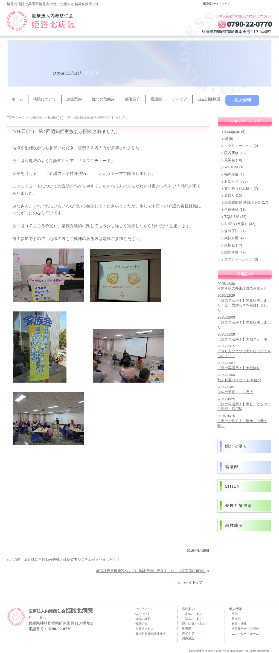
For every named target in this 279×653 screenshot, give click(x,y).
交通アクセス (144, 628)
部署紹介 (132, 99)
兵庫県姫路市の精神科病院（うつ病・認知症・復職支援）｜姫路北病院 (41, 21)
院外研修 (231, 252)
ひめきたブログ (245, 121)
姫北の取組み (103, 99)
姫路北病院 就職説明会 (242, 202)
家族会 (229, 245)
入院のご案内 (193, 618)
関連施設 (188, 638)
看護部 (156, 99)
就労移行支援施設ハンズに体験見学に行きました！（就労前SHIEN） (151, 571)
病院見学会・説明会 (245, 628)
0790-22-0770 (59, 629)
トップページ (142, 609)
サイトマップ (221, 3)
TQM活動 (231, 217)
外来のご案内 (193, 614)
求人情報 (242, 100)
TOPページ (16, 117)
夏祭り (229, 195)
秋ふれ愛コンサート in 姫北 (239, 380)
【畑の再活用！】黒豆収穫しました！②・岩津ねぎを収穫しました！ (244, 305)
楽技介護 (231, 238)
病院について (44, 99)
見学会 (229, 160)
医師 (235, 614)
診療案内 (74, 99)
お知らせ (36, 117)
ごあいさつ (141, 614)
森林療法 (231, 231)
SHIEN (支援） (236, 224)
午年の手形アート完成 (235, 392)
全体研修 (231, 209)
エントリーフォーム (245, 633)
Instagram (232, 131)
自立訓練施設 (208, 99)
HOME (207, 3)
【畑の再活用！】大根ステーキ (242, 339)
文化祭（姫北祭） (238, 188)
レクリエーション (238, 146)
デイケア (179, 99)
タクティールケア (238, 259)
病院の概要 (142, 618)
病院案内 (188, 609)
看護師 (236, 618)
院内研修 (231, 153)
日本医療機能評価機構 (150, 633)
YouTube (231, 167)
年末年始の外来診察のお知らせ (242, 288)
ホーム (17, 99)
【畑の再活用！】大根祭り (238, 368)
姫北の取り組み (193, 624)
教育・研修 (239, 623)
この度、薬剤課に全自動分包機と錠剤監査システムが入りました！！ (65, 559)
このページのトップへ (193, 582)
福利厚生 (231, 174)
